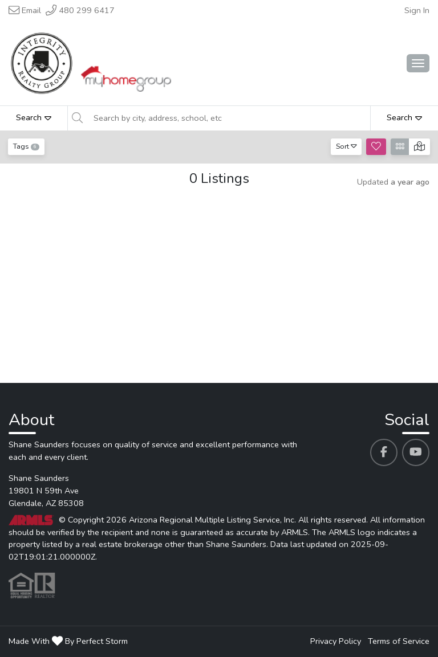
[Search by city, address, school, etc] (228, 118)
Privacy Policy (335, 641)
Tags (26, 146)
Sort (346, 146)
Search (33, 117)
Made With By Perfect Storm (68, 641)
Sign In (416, 10)
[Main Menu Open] (418, 63)
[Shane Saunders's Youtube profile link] (415, 452)
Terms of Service (398, 641)
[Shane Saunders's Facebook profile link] (384, 452)
